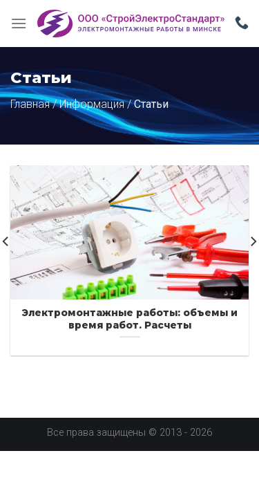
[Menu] (18, 23)
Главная (30, 104)
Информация (91, 104)
